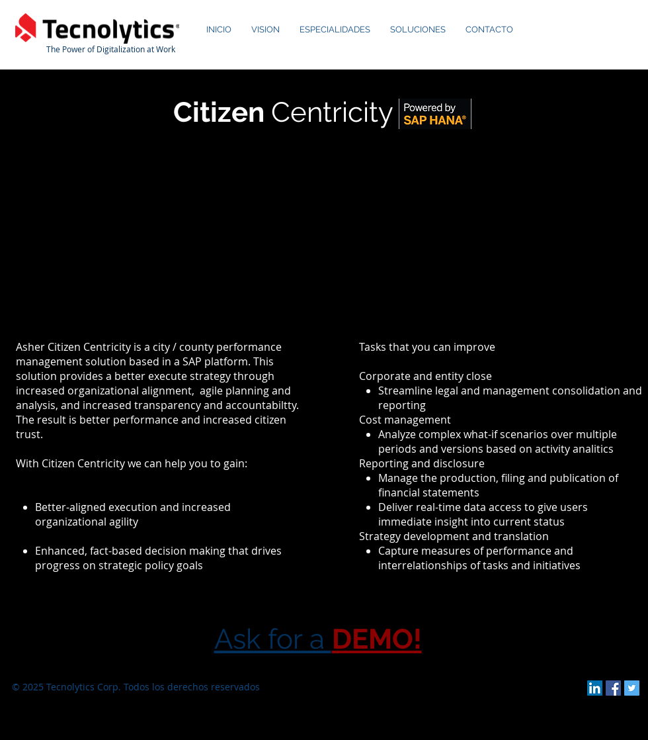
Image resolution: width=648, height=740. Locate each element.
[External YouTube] (324, 234)
